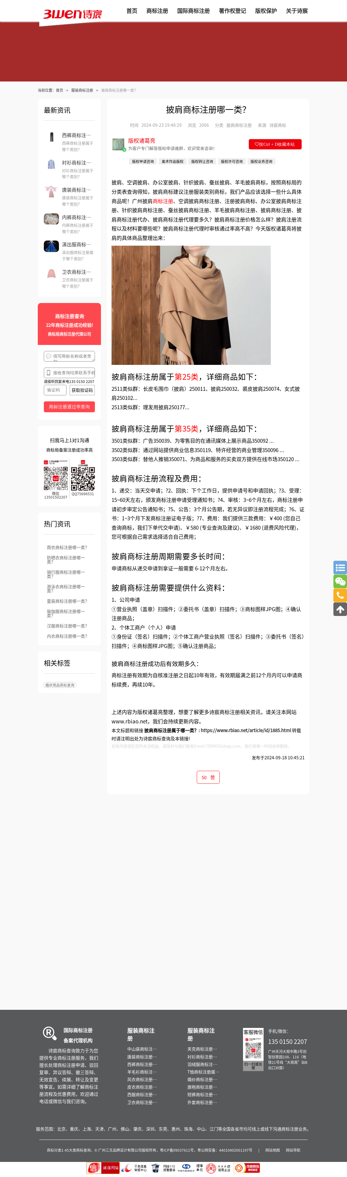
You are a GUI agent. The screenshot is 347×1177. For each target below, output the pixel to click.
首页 (59, 90)
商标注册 (163, 201)
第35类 (186, 428)
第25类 (186, 376)
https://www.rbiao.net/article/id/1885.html (246, 730)
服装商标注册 (82, 90)
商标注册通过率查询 (69, 406)
